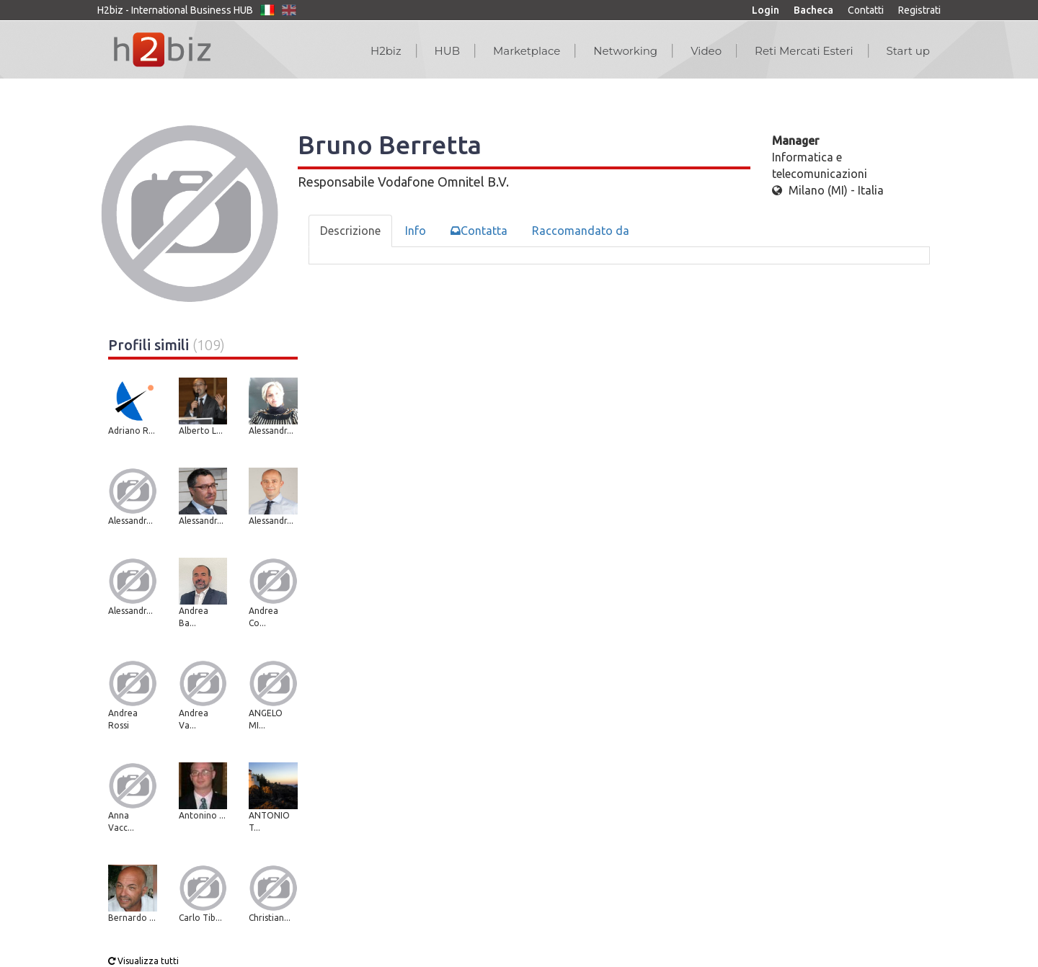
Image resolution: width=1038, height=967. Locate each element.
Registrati (919, 10)
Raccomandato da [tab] (580, 230)
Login (765, 10)
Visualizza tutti (143, 961)
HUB (447, 51)
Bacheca (813, 10)
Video (706, 51)
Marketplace (526, 51)
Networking (625, 51)
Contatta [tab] (479, 230)
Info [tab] (415, 230)
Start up (908, 51)
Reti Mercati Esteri (804, 51)
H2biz (386, 51)
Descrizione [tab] (350, 230)
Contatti (866, 10)
